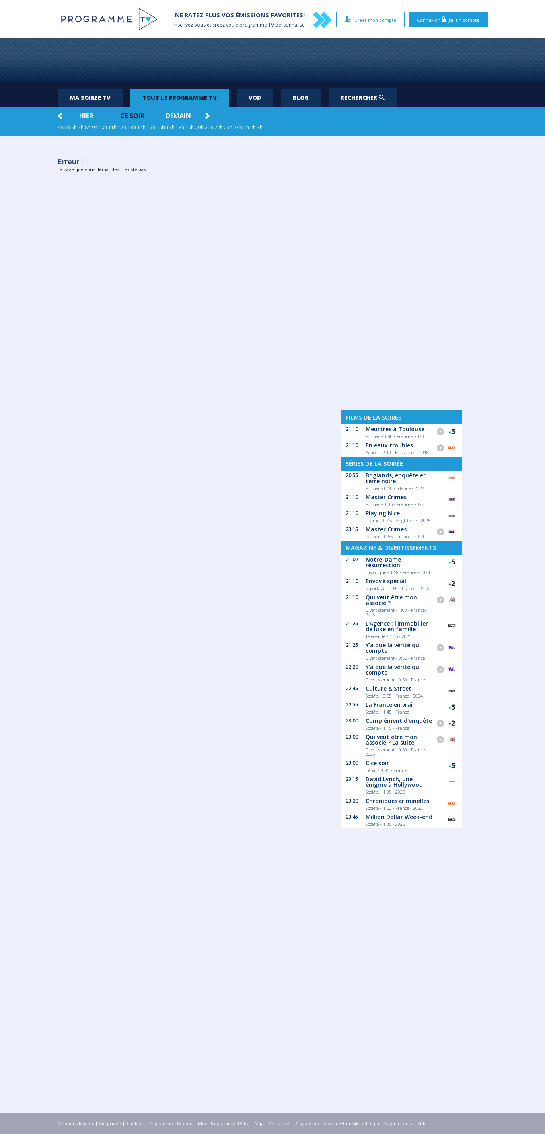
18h (180, 127)
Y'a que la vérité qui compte (393, 647)
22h (218, 127)
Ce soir (132, 115)
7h (81, 127)
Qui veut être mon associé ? (391, 600)
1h (246, 127)
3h (260, 127)
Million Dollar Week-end (399, 817)
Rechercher (363, 97)
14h (141, 127)
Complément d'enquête (399, 720)
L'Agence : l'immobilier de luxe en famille (397, 626)
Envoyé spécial (386, 581)
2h (253, 127)
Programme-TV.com (170, 1123)
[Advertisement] (272, 60)
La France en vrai (389, 704)
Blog (301, 97)
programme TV (256, 24)
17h (170, 127)
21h (209, 127)
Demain (178, 115)
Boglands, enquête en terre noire (396, 478)
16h (160, 127)
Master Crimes (386, 497)
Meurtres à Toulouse (395, 429)
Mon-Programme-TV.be (223, 1123)
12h (122, 127)
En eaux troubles (389, 445)
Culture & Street (388, 688)
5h (67, 127)
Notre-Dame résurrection (383, 562)
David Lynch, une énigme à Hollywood (394, 781)
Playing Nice (383, 513)
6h (74, 127)
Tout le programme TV (179, 97)
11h (112, 127)
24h (238, 127)
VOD (255, 97)
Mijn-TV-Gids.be (272, 1123)
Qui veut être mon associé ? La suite (391, 739)
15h (151, 127)
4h (60, 127)
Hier (86, 115)
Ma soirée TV (90, 97)
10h (103, 127)
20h (199, 127)
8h (87, 127)
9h (94, 127)
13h (132, 127)
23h (228, 127)
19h (189, 127)
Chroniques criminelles (397, 801)
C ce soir (377, 763)
